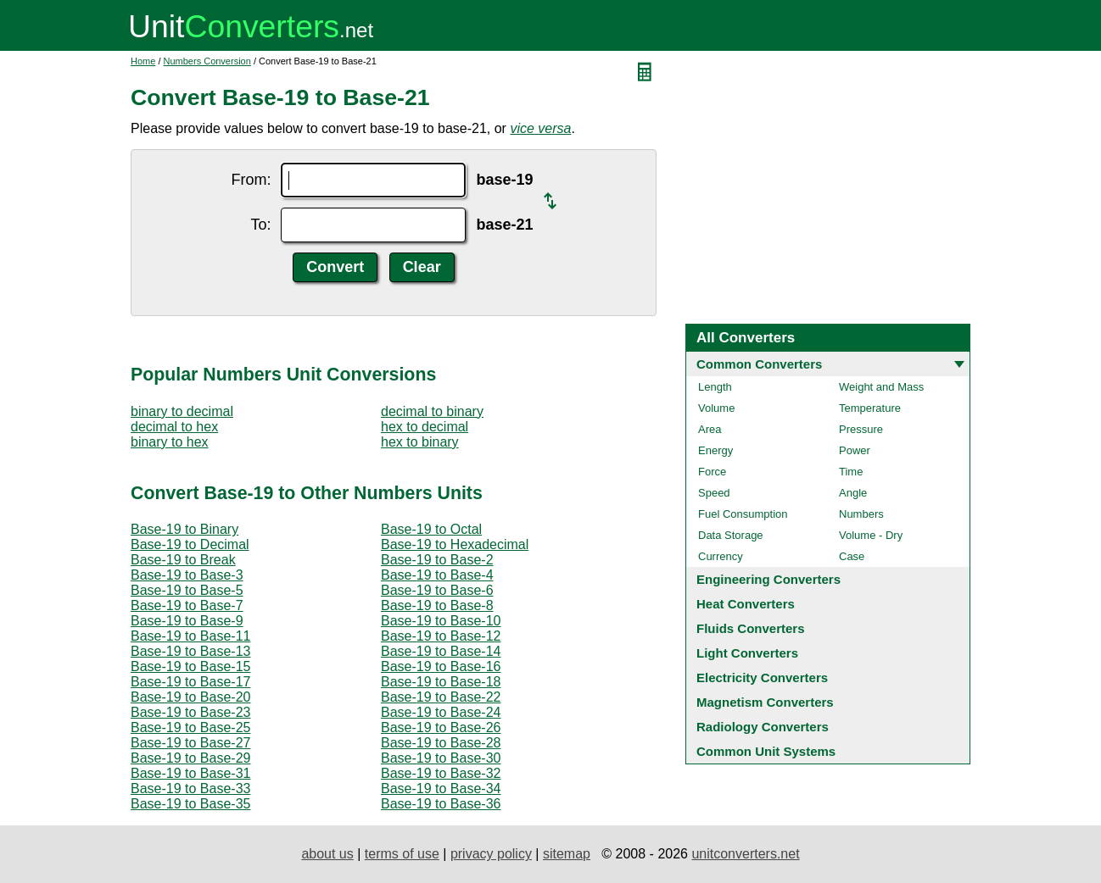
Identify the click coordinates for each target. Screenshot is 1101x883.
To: (260, 224)
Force (712, 471)
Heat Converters (745, 604)
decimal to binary (432, 411)
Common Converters (759, 364)
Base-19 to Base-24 (440, 712)
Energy (715, 450)
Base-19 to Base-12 (440, 636)
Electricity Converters (762, 677)
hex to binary (420, 442)
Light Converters (747, 653)
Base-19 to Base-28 (440, 743)
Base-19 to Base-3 (187, 575)
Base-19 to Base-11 (190, 636)
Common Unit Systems (766, 751)
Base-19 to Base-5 (187, 590)
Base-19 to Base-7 (187, 605)
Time (851, 471)
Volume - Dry (871, 535)
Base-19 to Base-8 (437, 605)
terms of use (402, 854)
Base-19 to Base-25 (190, 727)
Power (854, 450)
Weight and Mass (881, 386)
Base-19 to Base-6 (437, 590)
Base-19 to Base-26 (440, 727)
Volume (716, 408)
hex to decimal (424, 426)
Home (143, 61)
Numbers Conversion (207, 61)
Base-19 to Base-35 (190, 804)
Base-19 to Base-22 (440, 697)
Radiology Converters (762, 726)
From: (251, 179)
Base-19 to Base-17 (190, 682)
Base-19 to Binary (184, 529)
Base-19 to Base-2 (437, 560)
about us (327, 854)
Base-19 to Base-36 (440, 804)
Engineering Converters (768, 579)
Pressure (861, 429)
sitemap (566, 854)
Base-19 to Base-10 (440, 621)
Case (851, 556)
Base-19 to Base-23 (190, 712)
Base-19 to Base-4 (437, 575)
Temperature (870, 408)
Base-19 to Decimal (190, 544)
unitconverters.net (745, 854)
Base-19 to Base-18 (440, 682)
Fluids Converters (750, 628)
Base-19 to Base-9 (187, 621)
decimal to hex (174, 426)
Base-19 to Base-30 (440, 758)
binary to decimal (182, 411)
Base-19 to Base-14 (440, 651)
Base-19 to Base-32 (440, 773)
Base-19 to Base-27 (190, 743)
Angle (853, 492)
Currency (720, 556)
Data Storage (730, 535)
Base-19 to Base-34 (440, 788)
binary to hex (170, 442)
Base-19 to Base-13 (190, 651)
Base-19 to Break (183, 560)
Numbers (861, 514)
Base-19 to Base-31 (190, 773)
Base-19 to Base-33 (190, 788)
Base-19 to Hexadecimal (454, 544)
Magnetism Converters (765, 702)
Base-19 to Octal (431, 529)
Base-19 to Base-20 (190, 697)
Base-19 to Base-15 (190, 666)
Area (709, 429)
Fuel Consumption (743, 514)
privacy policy (491, 854)
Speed (714, 492)
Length (715, 386)
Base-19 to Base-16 (440, 666)
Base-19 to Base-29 (190, 758)
